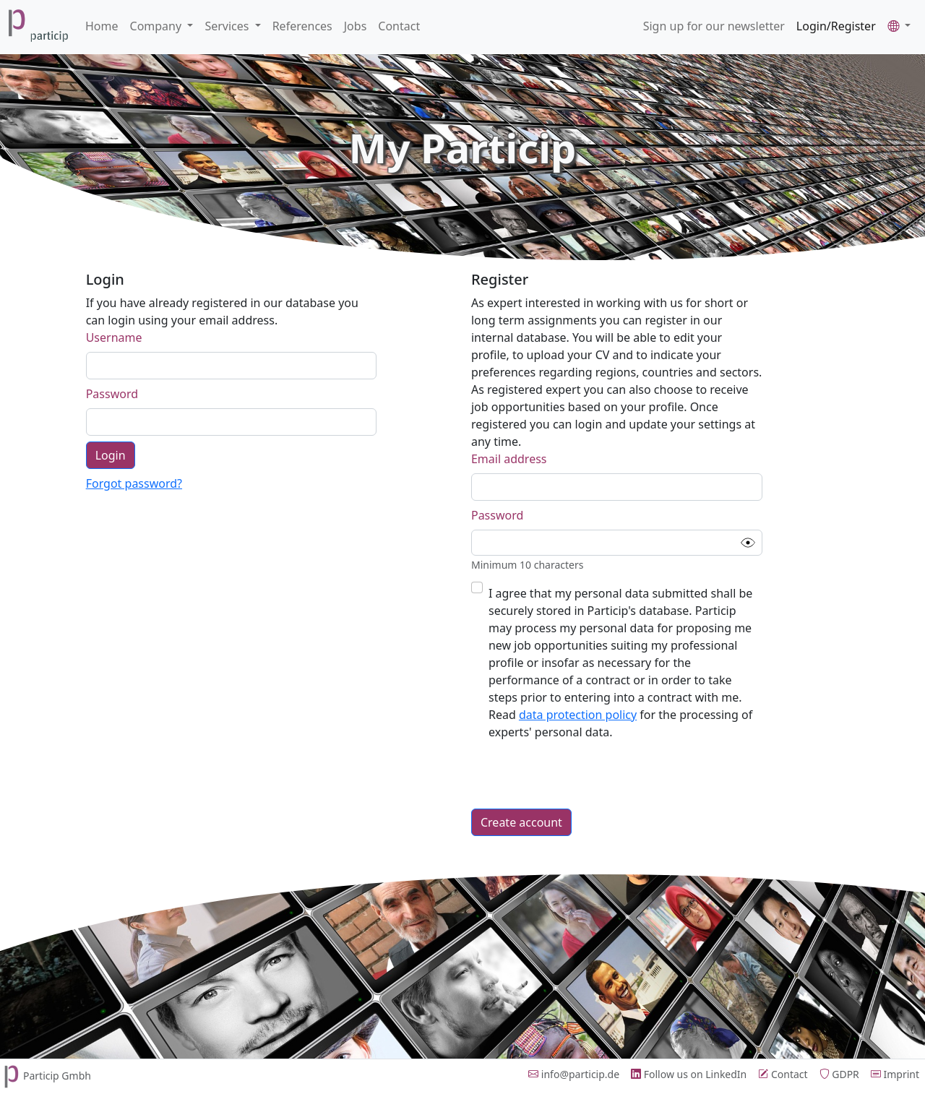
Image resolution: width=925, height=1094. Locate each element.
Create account (521, 822)
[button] (899, 26)
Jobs (355, 26)
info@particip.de (573, 1074)
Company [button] (157, 26)
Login (110, 455)
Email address (509, 459)
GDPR (839, 1074)
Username (114, 337)
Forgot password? (134, 483)
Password (112, 394)
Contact (399, 26)
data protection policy (578, 715)
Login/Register (836, 26)
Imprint (895, 1074)
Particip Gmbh (45, 1075)
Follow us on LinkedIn (689, 1074)
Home (102, 26)
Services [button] (228, 26)
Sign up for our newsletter (714, 26)
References (302, 26)
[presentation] (581, 774)
